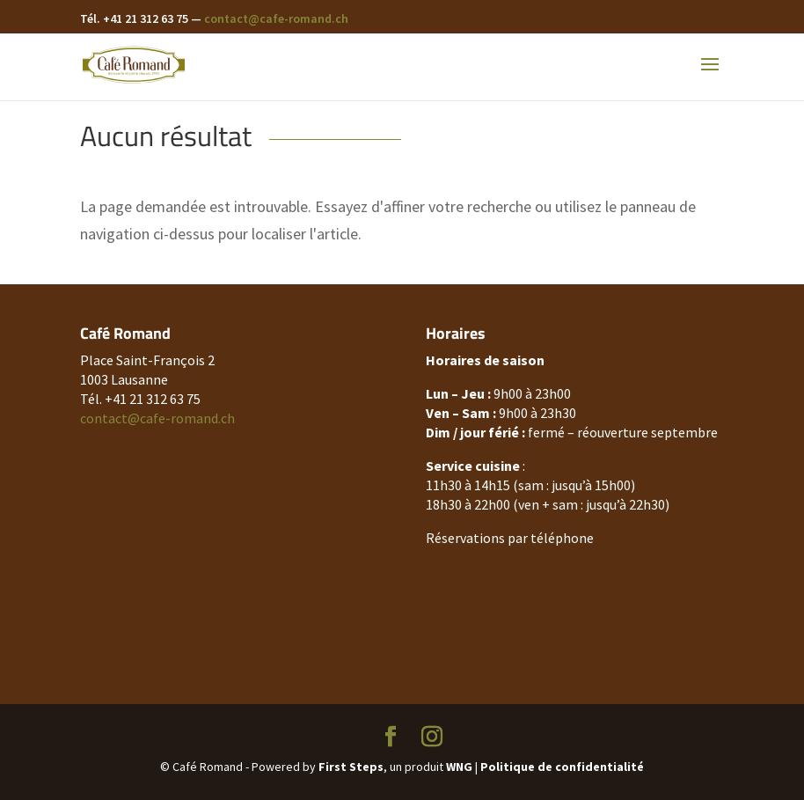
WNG (459, 766)
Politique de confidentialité (562, 766)
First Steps (351, 766)
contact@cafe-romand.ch (276, 18)
